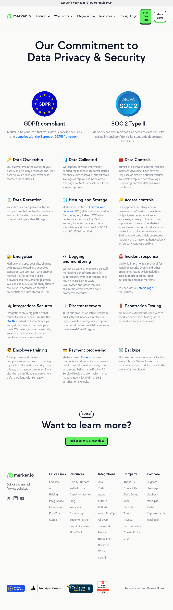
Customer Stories (80, 494)
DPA (126, 539)
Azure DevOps (107, 513)
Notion (102, 532)
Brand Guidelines (80, 526)
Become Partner (80, 520)
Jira (100, 482)
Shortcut (103, 545)
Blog (72, 501)
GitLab (102, 507)
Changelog (76, 513)
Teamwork (104, 526)
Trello (101, 488)
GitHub (102, 501)
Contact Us (130, 488)
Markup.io (153, 501)
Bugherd (152, 482)
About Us (129, 482)
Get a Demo (130, 494)
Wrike (101, 551)
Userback (152, 494)
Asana (101, 494)
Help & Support (79, 482)
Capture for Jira (156, 513)
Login (133, 16)
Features (54, 482)
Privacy (127, 520)
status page (146, 288)
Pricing (124, 16)
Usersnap (152, 488)
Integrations (56, 501)
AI (50, 488)
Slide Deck (76, 532)
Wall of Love (77, 488)
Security (128, 507)
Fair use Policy (132, 526)
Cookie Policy (132, 532)
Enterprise (55, 507)
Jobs (126, 501)
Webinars (75, 507)
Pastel (150, 507)
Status (53, 520)
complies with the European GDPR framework (47, 136)
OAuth (11, 321)
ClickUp (103, 520)
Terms (127, 513)
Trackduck (153, 520)
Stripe (84, 357)
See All (102, 558)
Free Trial (54, 513)
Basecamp (104, 539)
